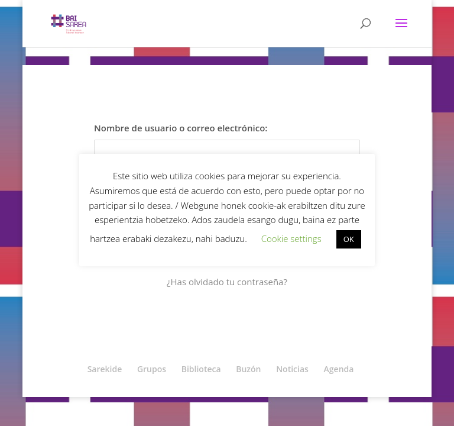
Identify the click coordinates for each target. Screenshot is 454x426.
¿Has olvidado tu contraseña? (227, 282)
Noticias (292, 369)
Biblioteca (201, 369)
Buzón (248, 369)
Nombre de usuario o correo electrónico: (180, 128)
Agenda (339, 369)
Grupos (151, 369)
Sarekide (104, 369)
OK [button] (348, 239)
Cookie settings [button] (291, 238)
